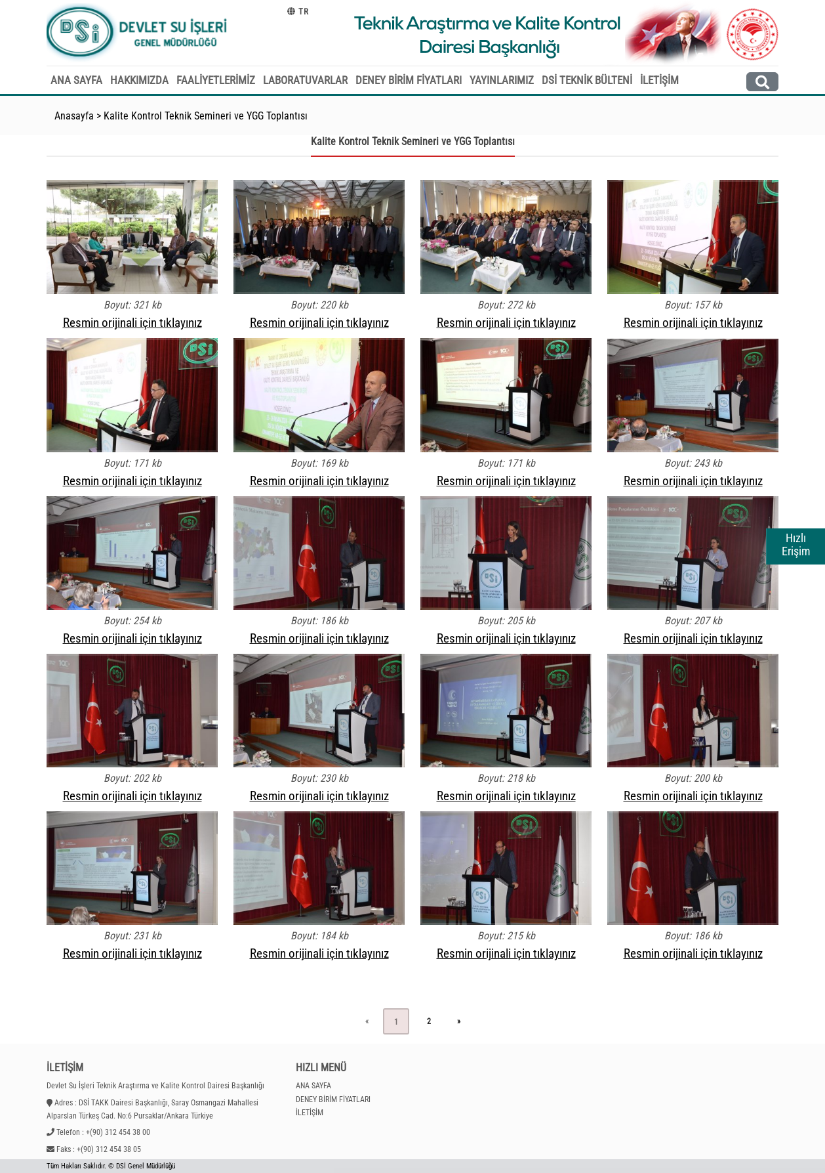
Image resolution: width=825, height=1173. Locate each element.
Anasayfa (74, 116)
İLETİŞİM (659, 80)
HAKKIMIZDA (139, 80)
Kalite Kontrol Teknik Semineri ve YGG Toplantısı (206, 116)
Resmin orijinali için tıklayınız (132, 322)
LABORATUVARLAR (305, 80)
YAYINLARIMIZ (502, 80)
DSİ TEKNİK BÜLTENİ (587, 80)
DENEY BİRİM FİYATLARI (408, 80)
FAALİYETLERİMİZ (215, 80)
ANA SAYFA (76, 80)
